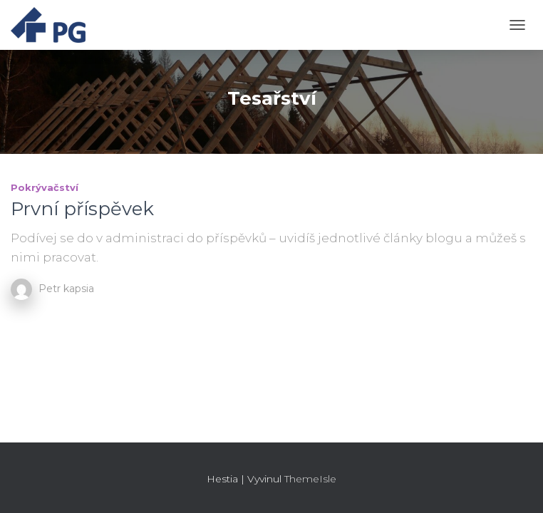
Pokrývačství (44, 187)
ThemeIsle (310, 478)
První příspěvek (82, 208)
